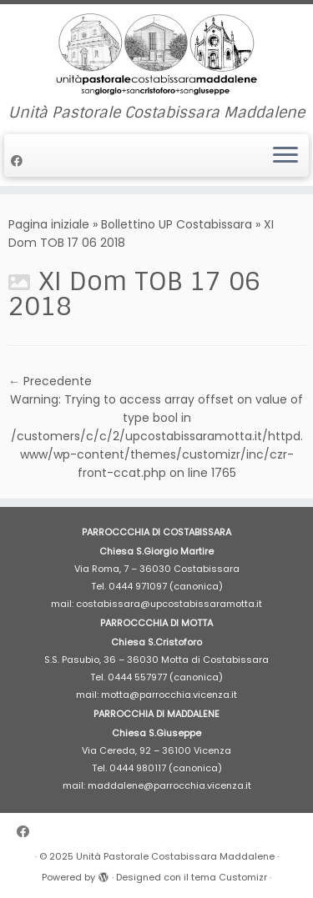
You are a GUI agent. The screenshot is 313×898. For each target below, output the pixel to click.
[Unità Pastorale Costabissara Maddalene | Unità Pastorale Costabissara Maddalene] (156, 54)
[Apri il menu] (285, 155)
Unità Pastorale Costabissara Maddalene (175, 856)
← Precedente (50, 381)
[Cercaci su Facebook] (19, 161)
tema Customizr (229, 877)
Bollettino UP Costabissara (176, 224)
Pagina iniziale (48, 224)
